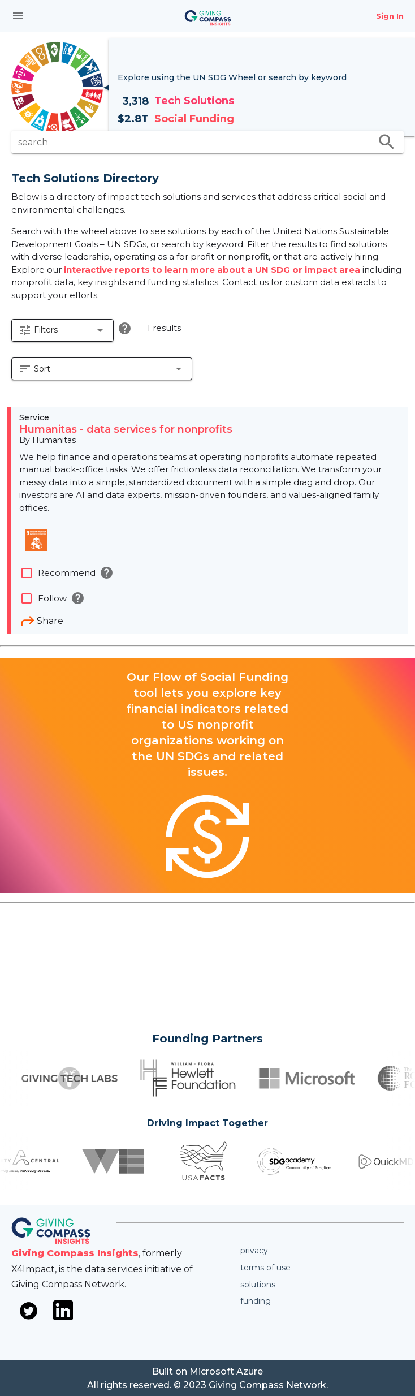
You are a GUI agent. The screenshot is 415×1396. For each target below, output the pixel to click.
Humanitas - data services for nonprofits (125, 429)
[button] (62, 330)
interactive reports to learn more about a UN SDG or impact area (213, 269)
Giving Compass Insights (75, 1253)
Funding (255, 1301)
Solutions (257, 1284)
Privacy (254, 1251)
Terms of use (265, 1268)
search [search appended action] (387, 142)
